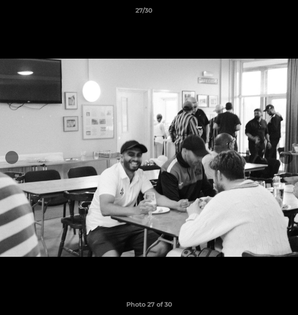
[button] (266, 13)
